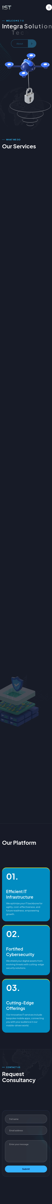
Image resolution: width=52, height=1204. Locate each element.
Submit (26, 1168)
